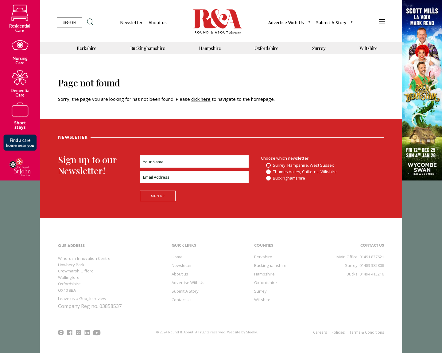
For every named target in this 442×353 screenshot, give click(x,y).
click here (201, 99)
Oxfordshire (266, 48)
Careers (320, 332)
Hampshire (210, 48)
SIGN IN (69, 23)
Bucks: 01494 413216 (365, 274)
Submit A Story (331, 22)
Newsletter (131, 22)
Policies (338, 332)
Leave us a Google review (82, 298)
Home (177, 257)
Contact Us (182, 299)
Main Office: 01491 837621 (360, 257)
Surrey (319, 48)
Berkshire (86, 48)
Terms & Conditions (366, 332)
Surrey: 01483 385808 (364, 265)
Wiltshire (368, 48)
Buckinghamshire (147, 48)
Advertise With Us (286, 22)
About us (158, 22)
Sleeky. (252, 332)
